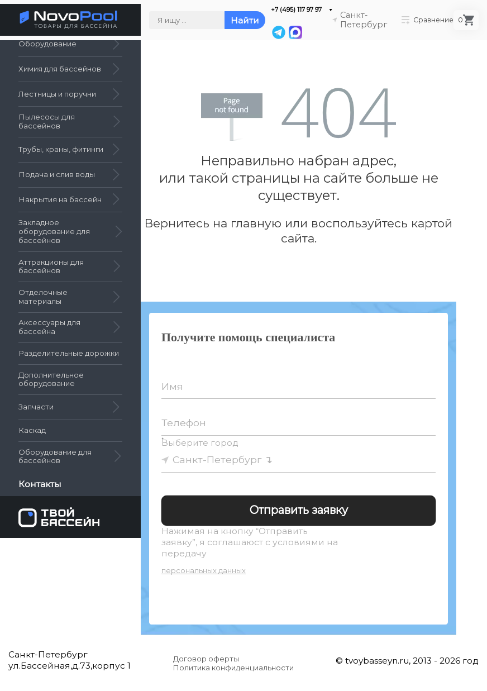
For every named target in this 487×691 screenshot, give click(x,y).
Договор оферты (206, 658)
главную (256, 223)
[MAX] (295, 32)
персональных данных (203, 570)
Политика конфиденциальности (233, 667)
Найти (245, 20)
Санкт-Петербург (217, 459)
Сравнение (427, 20)
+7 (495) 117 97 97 (296, 9)
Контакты (39, 484)
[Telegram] (279, 32)
